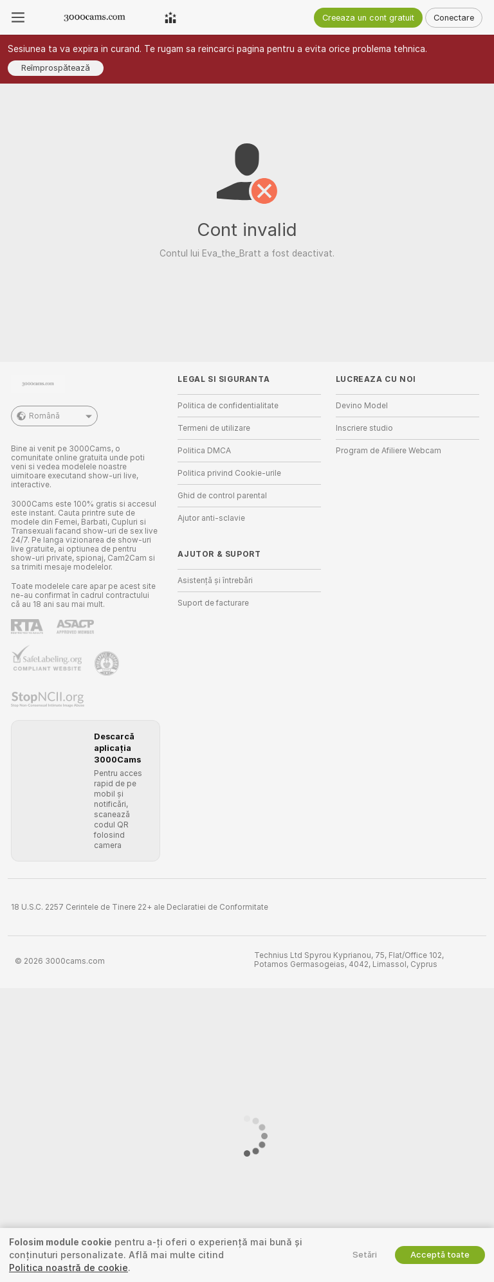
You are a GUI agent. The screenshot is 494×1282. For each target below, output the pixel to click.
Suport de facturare (213, 603)
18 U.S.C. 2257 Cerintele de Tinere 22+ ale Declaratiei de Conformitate (139, 907)
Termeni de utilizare (214, 428)
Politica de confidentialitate (228, 405)
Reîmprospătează (55, 68)
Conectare (454, 18)
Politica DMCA (204, 450)
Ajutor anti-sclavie (211, 518)
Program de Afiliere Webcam (388, 450)
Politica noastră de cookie (68, 1268)
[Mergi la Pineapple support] (108, 663)
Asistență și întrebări (215, 580)
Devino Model (362, 405)
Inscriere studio (364, 428)
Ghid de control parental (222, 495)
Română (54, 416)
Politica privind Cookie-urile (229, 473)
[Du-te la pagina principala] (94, 17)
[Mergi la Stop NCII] (49, 699)
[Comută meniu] (18, 17)
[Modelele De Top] (170, 17)
